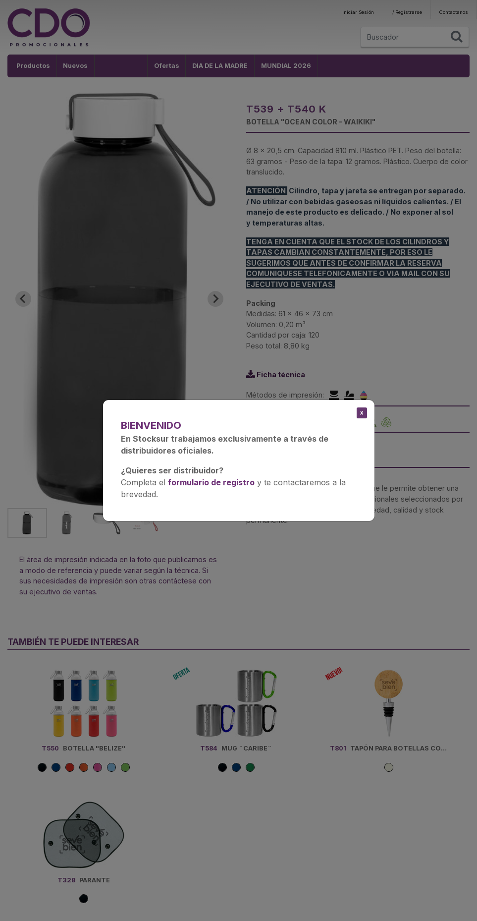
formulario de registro (211, 482)
